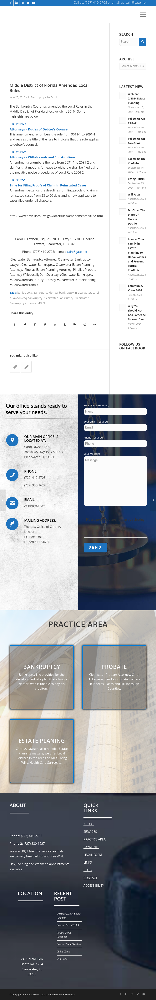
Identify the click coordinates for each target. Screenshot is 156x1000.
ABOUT (88, 824)
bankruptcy (24, 292)
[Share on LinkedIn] (55, 324)
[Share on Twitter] (25, 324)
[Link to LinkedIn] (16, 3)
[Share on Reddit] (85, 324)
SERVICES (90, 832)
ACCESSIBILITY (94, 885)
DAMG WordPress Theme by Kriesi (58, 994)
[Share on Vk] (75, 324)
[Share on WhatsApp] (35, 324)
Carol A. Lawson (31, 994)
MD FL (42, 303)
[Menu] (142, 14)
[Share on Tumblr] (65, 324)
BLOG (87, 870)
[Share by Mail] (95, 324)
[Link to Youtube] (34, 3)
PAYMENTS (91, 847)
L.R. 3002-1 (18, 180)
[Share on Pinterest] (45, 324)
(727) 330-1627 (34, 843)
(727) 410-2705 (31, 836)
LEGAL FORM (92, 855)
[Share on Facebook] (15, 324)
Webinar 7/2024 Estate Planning (136, 98)
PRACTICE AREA (94, 839)
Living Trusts (136, 179)
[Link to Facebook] (10, 3)
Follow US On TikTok (68, 925)
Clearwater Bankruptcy (58, 298)
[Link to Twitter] (28, 3)
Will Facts (134, 194)
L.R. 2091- (17, 124)
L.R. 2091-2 (18, 152)
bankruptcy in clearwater (75, 292)
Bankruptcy (37, 97)
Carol (54, 97)
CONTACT (90, 878)
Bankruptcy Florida (45, 292)
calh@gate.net (77, 252)
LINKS (87, 862)
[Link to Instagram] (22, 3)
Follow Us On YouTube (69, 944)
